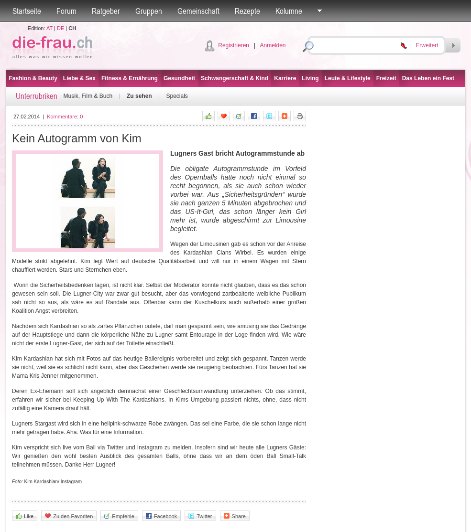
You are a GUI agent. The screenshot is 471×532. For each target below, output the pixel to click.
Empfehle (119, 516)
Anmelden (272, 45)
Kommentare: (65, 116)
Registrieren (233, 45)
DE (60, 28)
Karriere (285, 78)
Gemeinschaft (198, 11)
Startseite (26, 11)
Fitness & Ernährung (129, 78)
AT (49, 28)
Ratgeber (106, 11)
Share (235, 516)
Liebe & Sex (79, 78)
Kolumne (288, 11)
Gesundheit (179, 78)
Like (24, 516)
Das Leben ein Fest (428, 78)
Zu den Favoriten (69, 516)
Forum (66, 11)
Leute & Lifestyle (348, 78)
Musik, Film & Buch (88, 96)
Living (310, 78)
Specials (176, 96)
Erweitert (427, 45)
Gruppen (148, 11)
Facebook (161, 516)
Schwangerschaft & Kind (234, 78)
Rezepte (247, 11)
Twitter (200, 516)
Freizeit (386, 78)
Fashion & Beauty (33, 78)
